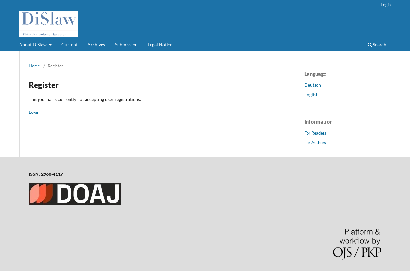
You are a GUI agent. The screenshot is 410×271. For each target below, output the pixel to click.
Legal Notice (160, 44)
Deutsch (312, 85)
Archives (96, 44)
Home (34, 65)
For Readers (315, 133)
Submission (126, 44)
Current (70, 44)
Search (377, 44)
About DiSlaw (33, 44)
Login (386, 4)
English (311, 94)
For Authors (315, 142)
